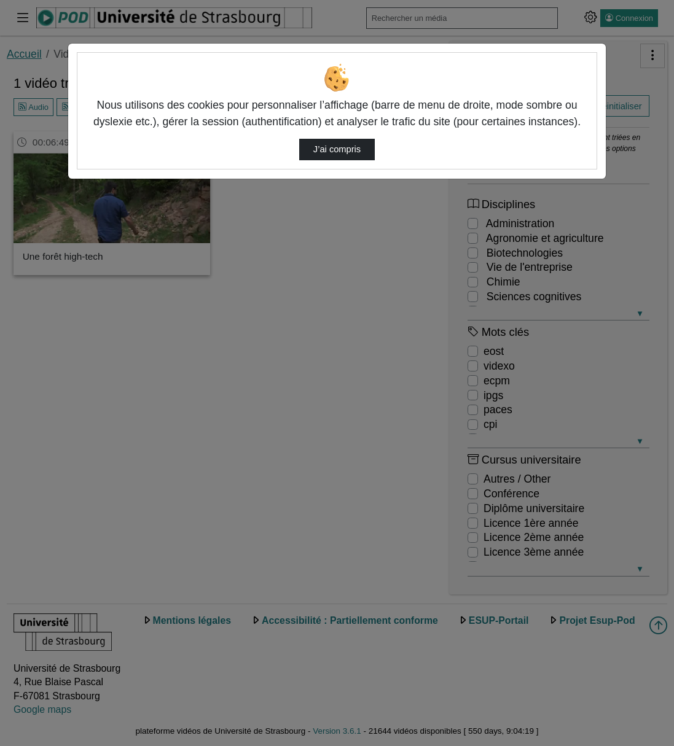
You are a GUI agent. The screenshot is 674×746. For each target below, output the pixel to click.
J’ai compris (337, 149)
